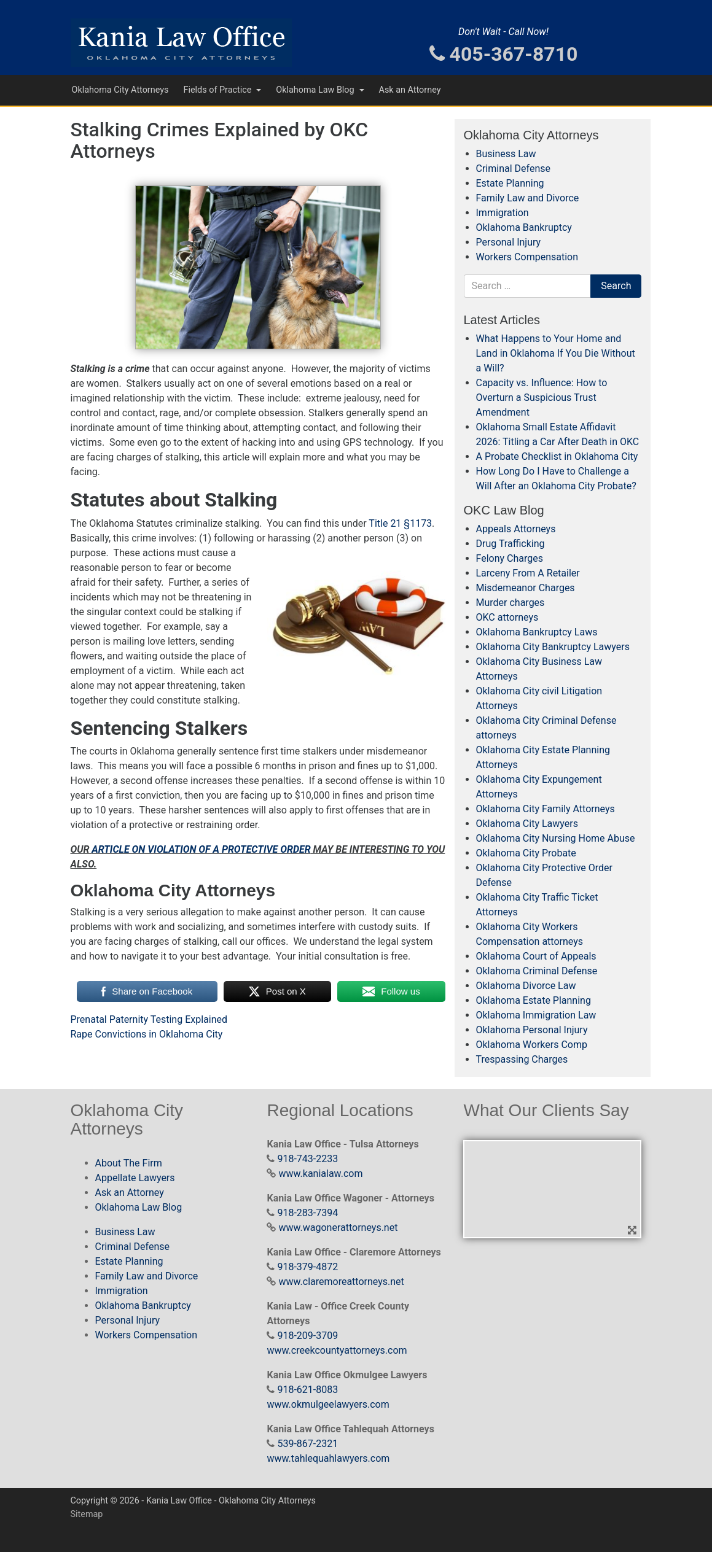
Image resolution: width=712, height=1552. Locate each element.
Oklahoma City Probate (526, 853)
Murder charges (510, 602)
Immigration (502, 213)
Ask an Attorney (410, 90)
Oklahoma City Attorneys (120, 90)
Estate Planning (510, 183)
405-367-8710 (503, 54)
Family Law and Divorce (527, 198)
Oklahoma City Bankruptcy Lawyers (553, 647)
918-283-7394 (307, 1213)
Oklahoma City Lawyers (527, 823)
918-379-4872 (307, 1267)
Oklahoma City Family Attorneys (545, 809)
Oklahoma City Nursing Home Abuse (555, 838)
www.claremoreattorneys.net (341, 1281)
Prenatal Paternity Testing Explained (149, 1019)
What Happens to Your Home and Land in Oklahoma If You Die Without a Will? (555, 353)
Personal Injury (508, 242)
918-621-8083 (307, 1389)
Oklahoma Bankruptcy (524, 227)
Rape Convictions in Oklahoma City (147, 1034)
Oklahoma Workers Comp (532, 1044)
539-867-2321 (307, 1443)
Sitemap (87, 1514)
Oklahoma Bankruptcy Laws (537, 632)
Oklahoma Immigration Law (536, 1015)
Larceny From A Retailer (528, 573)
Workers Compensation (527, 257)
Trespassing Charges (522, 1059)
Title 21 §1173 (399, 523)
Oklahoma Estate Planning (533, 1000)
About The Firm (128, 1163)
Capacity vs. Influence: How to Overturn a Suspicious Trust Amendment (542, 397)
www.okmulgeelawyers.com (328, 1404)
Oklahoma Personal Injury (532, 1030)
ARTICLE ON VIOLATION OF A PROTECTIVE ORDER (201, 849)
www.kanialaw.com (320, 1173)
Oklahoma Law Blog (316, 90)
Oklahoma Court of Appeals (536, 956)
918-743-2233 (307, 1159)
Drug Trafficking (510, 543)
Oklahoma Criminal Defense (537, 971)
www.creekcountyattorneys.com (337, 1350)
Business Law (506, 154)
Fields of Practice (218, 90)
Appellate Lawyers (135, 1178)
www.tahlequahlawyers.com (328, 1458)
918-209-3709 (307, 1335)
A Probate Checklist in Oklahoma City (557, 456)
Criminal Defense (513, 168)
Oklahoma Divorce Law (526, 985)
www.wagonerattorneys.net (337, 1227)
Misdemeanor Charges (525, 588)
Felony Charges (509, 558)
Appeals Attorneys (516, 529)
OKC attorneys (507, 617)
